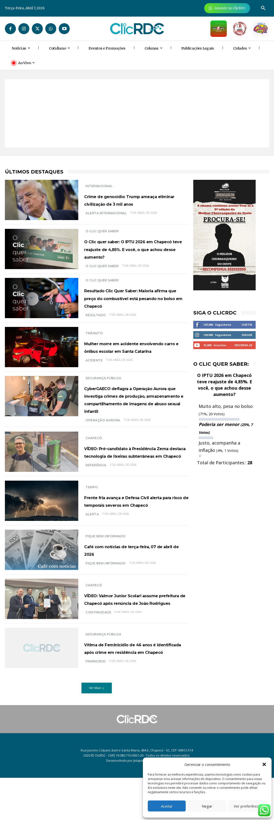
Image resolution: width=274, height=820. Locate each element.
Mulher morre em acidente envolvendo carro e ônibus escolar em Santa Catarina (127, 360)
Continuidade (98, 659)
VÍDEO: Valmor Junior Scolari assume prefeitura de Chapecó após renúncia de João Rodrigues (134, 637)
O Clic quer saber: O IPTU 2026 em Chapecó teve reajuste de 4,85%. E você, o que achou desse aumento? (133, 252)
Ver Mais (96, 730)
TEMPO (92, 519)
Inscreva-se (243, 345)
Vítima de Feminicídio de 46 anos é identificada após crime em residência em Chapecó (133, 690)
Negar (207, 806)
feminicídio (96, 707)
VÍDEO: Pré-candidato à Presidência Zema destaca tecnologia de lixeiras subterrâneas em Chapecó (127, 483)
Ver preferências (248, 806)
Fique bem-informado (106, 571)
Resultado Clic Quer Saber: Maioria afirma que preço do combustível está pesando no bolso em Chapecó (132, 308)
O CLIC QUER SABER (102, 273)
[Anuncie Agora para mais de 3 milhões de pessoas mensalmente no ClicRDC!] (227, 8)
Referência (96, 505)
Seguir (247, 335)
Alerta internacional (106, 217)
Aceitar (167, 806)
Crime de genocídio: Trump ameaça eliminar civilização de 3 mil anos (136, 199)
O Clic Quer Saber (102, 231)
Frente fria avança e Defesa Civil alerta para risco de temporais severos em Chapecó (136, 536)
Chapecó (94, 462)
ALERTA (92, 553)
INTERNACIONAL (99, 182)
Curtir (246, 324)
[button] (264, 764)
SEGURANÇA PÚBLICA (103, 391)
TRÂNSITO (94, 343)
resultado (96, 329)
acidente (94, 377)
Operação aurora (103, 449)
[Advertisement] (137, 113)
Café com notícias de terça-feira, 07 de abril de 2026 (128, 585)
